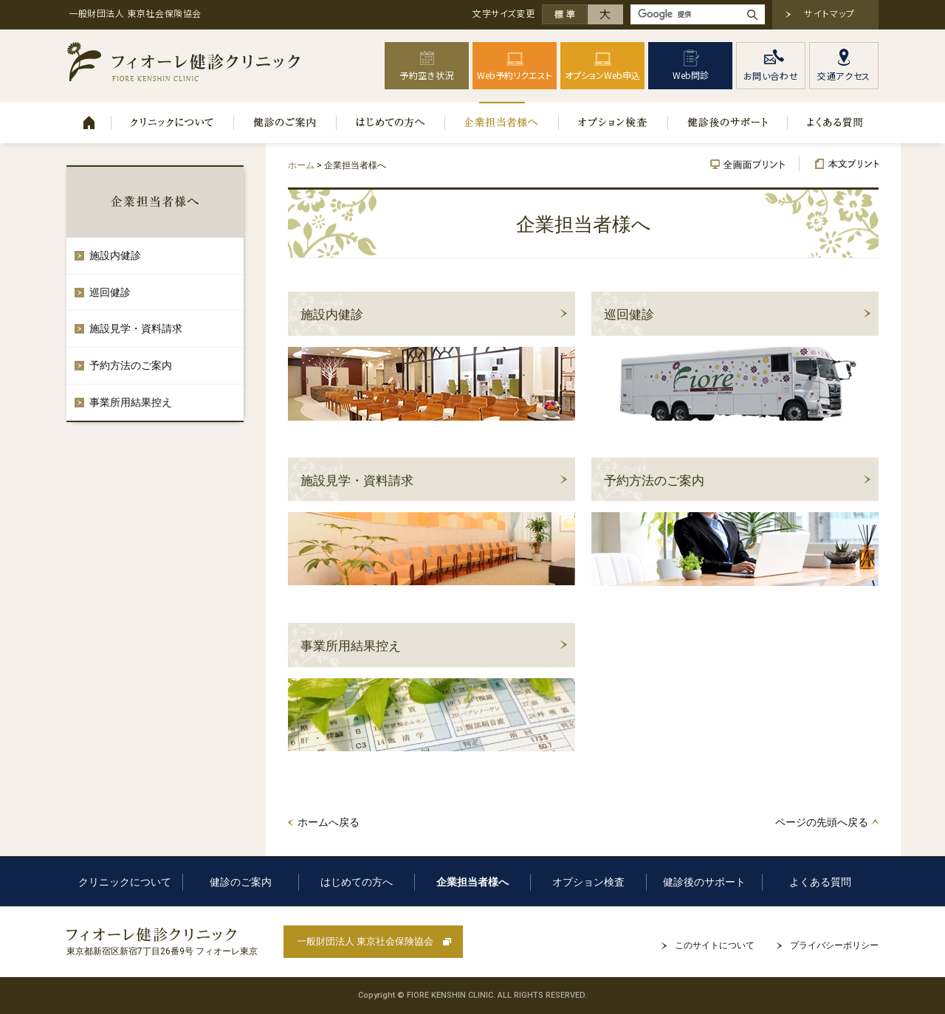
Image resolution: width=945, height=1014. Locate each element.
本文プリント (839, 163)
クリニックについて (172, 122)
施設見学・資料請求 (356, 480)
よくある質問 (833, 122)
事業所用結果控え (350, 645)
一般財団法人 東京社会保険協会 (365, 941)
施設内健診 (331, 314)
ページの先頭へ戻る (821, 822)
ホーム (88, 122)
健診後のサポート (728, 122)
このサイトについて (715, 945)
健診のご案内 (285, 122)
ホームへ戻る (329, 822)
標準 (565, 14)
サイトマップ (829, 13)
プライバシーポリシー (834, 945)
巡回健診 (629, 314)
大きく (605, 14)
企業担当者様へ (502, 122)
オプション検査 (613, 122)
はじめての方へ (391, 122)
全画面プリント (755, 163)
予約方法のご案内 (654, 480)
